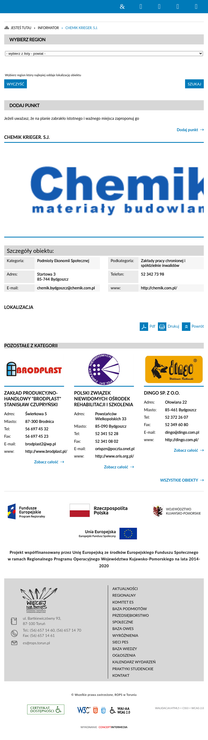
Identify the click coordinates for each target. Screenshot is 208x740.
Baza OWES (123, 628)
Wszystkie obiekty (179, 480)
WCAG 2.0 (120, 709)
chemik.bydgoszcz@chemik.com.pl (66, 288)
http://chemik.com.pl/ (159, 288)
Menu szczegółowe (196, 7)
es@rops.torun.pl (36, 643)
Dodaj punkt (187, 129)
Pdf (147, 325)
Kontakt (120, 675)
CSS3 (103, 709)
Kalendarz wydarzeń (134, 662)
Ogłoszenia (124, 655)
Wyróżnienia (125, 635)
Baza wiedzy (124, 648)
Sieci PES (120, 642)
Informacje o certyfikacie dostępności (45, 709)
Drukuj (168, 325)
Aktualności (125, 588)
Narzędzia (159, 7)
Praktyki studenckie (132, 668)
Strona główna (122, 7)
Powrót (193, 325)
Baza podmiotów (129, 608)
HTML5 (95, 709)
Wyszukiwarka (141, 7)
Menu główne (178, 7)
